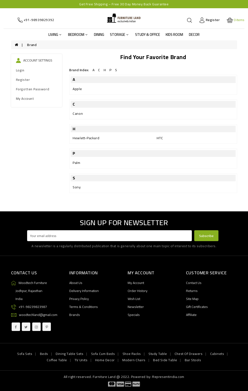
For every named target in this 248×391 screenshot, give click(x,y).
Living (54, 34)
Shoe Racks (132, 354)
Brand (32, 45)
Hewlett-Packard (86, 138)
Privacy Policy (79, 299)
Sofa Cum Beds (103, 354)
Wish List (134, 299)
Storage (119, 34)
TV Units (81, 360)
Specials (134, 315)
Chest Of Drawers (189, 354)
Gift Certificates (197, 307)
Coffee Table (57, 360)
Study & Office (147, 34)
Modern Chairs (134, 360)
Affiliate (191, 315)
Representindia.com (168, 377)
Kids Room (174, 34)
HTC (160, 138)
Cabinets (217, 354)
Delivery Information (84, 291)
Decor (194, 34)
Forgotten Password (32, 89)
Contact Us (194, 283)
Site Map (192, 299)
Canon (78, 113)
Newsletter (136, 307)
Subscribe (206, 236)
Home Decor (105, 360)
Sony (77, 187)
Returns (192, 291)
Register (23, 80)
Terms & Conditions (83, 307)
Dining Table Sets (69, 354)
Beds (44, 354)
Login (20, 70)
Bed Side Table (165, 360)
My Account (25, 98)
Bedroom (77, 34)
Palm (76, 163)
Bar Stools (193, 360)
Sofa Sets (24, 354)
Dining (99, 34)
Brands (74, 315)
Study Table (157, 354)
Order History (137, 291)
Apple (77, 89)
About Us (75, 283)
